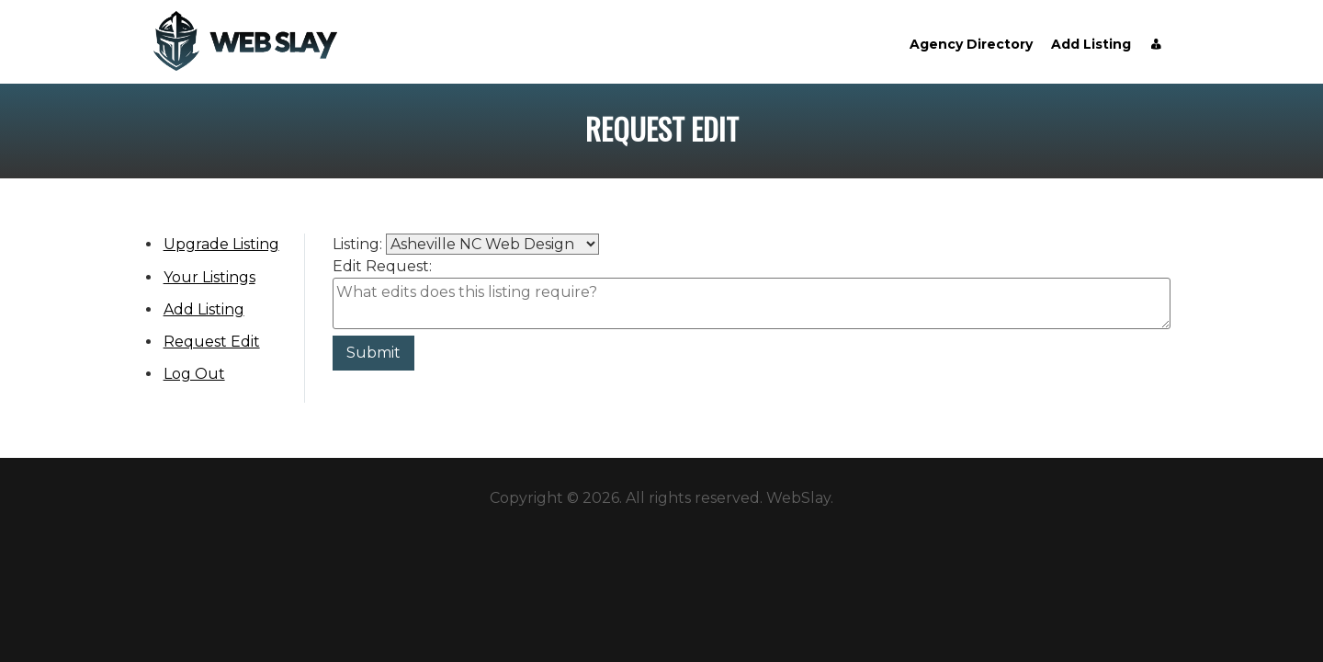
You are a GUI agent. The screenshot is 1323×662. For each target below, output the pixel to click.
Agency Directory (971, 44)
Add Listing (1091, 44)
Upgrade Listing (221, 244)
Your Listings (209, 277)
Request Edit (212, 341)
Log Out (194, 373)
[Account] (1155, 44)
